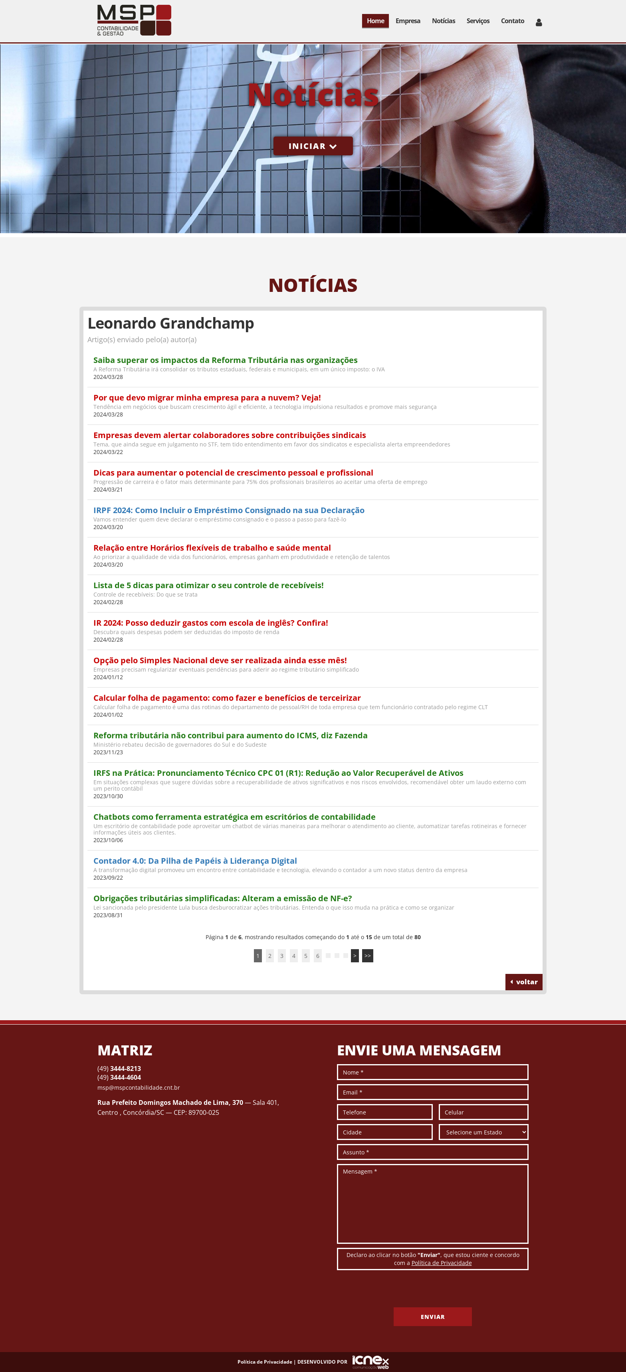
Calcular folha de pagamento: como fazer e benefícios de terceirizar (227, 698)
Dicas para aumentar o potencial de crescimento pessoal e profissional (233, 472)
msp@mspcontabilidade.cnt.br (138, 1087)
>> (368, 956)
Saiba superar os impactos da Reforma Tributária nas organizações (225, 360)
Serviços (478, 20)
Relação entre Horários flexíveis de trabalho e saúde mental (212, 547)
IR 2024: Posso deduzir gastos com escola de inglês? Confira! (210, 623)
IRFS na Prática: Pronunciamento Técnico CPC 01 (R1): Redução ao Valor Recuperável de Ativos (278, 773)
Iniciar (313, 146)
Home (375, 20)
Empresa (408, 20)
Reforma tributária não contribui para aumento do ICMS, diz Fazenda (230, 735)
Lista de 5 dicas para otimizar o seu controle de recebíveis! (208, 585)
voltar (524, 981)
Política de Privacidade (442, 1263)
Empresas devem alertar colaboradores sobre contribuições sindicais (229, 435)
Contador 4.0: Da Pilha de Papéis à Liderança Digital (195, 861)
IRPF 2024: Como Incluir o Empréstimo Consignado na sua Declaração (229, 510)
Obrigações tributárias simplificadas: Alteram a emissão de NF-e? (222, 898)
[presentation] (397, 1291)
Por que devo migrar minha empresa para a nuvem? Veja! (207, 397)
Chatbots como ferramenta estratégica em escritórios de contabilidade (234, 817)
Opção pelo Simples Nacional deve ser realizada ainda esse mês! (220, 660)
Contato (512, 20)
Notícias (443, 20)
